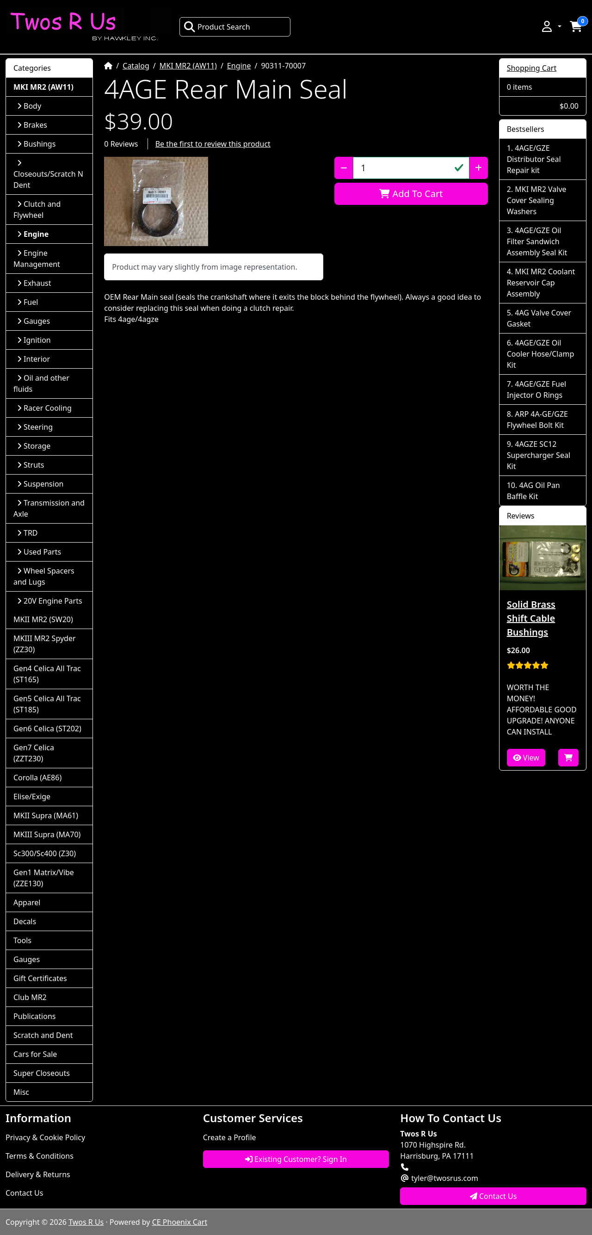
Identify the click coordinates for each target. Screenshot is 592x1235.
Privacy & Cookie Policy (45, 1137)
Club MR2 (30, 997)
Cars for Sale (35, 1054)
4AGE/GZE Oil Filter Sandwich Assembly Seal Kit (537, 241)
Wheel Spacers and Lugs (43, 576)
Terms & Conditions (40, 1156)
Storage (33, 446)
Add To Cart (411, 193)
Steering (35, 427)
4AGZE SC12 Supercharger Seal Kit (538, 455)
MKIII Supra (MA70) (46, 834)
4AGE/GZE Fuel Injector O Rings (536, 389)
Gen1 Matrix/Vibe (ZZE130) (43, 878)
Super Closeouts (41, 1073)
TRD (27, 533)
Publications (34, 1016)
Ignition (34, 340)
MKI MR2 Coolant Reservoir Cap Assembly (541, 282)
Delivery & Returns (38, 1174)
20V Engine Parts (49, 601)
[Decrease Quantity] (343, 168)
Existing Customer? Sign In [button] (296, 1159)
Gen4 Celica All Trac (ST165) (47, 674)
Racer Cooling (44, 408)
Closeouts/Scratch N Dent (48, 174)
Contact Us (24, 1193)
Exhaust (34, 283)
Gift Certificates (40, 978)
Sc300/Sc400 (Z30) (44, 853)
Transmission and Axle (49, 508)
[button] (550, 26)
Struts (30, 465)
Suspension (40, 484)
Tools (22, 940)
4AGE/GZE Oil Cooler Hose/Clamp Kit (540, 354)
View (526, 758)
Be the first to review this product (213, 144)
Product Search (217, 27)
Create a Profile (229, 1137)
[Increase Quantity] (478, 168)
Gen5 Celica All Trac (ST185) (47, 704)
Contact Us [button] (493, 1196)
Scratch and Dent (43, 1035)
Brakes (32, 125)
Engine (239, 66)
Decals (24, 921)
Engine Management (36, 258)
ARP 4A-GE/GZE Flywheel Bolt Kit (537, 419)
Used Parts (39, 552)
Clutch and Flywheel (37, 209)
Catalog (136, 66)
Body (29, 106)
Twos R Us (86, 1222)
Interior (33, 359)
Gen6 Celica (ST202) (47, 728)
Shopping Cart (532, 68)
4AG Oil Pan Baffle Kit (533, 490)
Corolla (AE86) (37, 777)
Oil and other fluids (41, 383)
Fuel (27, 302)
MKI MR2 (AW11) (188, 66)
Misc (21, 1092)
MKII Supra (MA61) (45, 815)
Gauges (33, 321)
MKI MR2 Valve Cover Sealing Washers (537, 200)
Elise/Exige (31, 796)
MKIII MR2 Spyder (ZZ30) (44, 644)
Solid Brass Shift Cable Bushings (531, 618)
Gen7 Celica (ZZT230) (33, 753)
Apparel (26, 902)
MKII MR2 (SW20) (43, 619)
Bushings (36, 144)
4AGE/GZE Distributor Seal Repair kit (534, 159)
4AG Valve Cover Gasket (539, 318)
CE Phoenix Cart (180, 1222)
